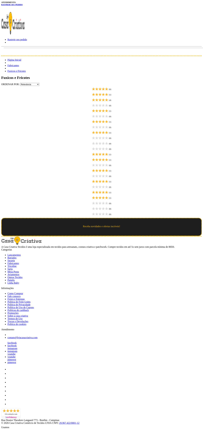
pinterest (11, 359)
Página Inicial (14, 60)
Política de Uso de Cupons (20, 307)
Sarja (10, 269)
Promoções (13, 313)
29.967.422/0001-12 (69, 423)
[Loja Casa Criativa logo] (13, 34)
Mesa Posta (13, 271)
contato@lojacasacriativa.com (22, 337)
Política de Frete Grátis (19, 301)
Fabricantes (13, 65)
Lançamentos (14, 255)
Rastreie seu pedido (12, 5)
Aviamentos (13, 274)
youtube (11, 354)
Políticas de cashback (18, 310)
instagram (12, 348)
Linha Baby (13, 283)
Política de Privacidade (19, 304)
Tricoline (12, 266)
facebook (12, 342)
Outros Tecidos (15, 277)
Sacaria (11, 260)
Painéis (11, 280)
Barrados (12, 257)
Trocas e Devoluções (17, 321)
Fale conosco (14, 296)
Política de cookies (16, 324)
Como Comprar (15, 293)
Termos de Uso (15, 318)
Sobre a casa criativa (17, 315)
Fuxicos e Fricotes (16, 71)
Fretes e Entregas (16, 299)
